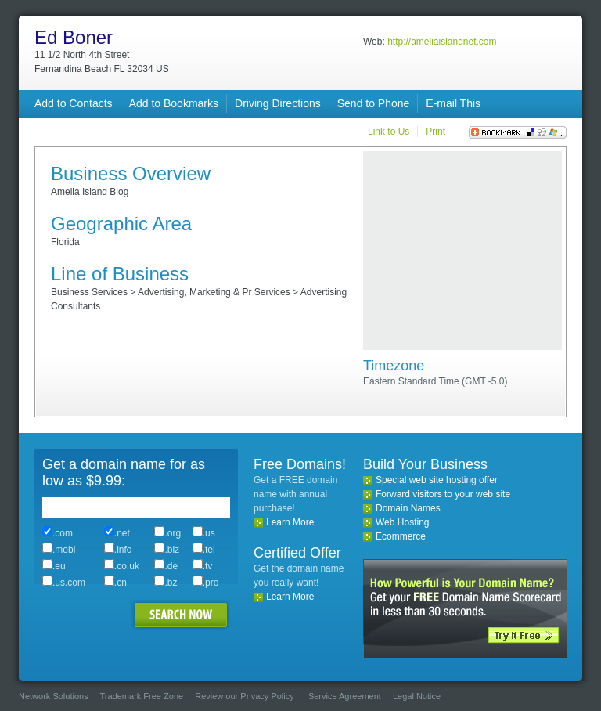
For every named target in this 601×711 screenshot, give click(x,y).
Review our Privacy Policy (244, 696)
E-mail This (453, 103)
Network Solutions (53, 696)
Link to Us (388, 131)
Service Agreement (344, 696)
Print (435, 131)
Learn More (290, 522)
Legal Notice (417, 696)
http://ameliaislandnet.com (441, 41)
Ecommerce (401, 536)
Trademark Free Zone (142, 696)
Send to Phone (373, 103)
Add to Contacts (73, 103)
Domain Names (408, 508)
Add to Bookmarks (173, 103)
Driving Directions (278, 103)
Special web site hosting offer (437, 480)
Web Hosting (402, 522)
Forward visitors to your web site (443, 494)
